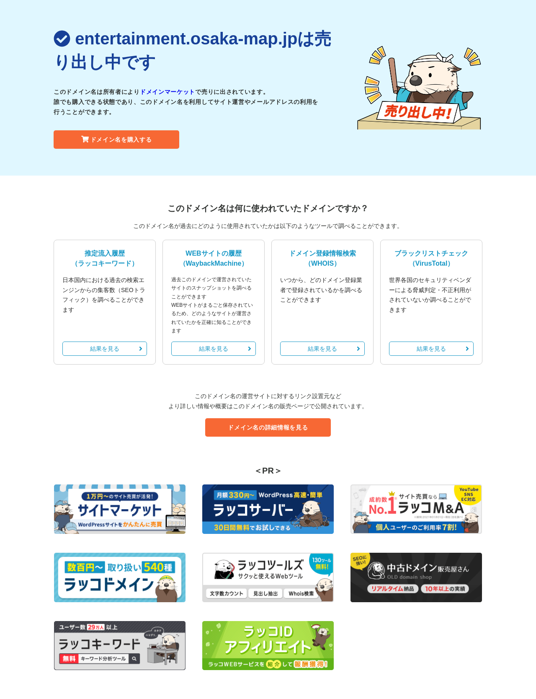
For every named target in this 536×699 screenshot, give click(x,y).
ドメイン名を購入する (116, 139)
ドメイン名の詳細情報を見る (268, 427)
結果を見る (116, 348)
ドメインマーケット (167, 91)
